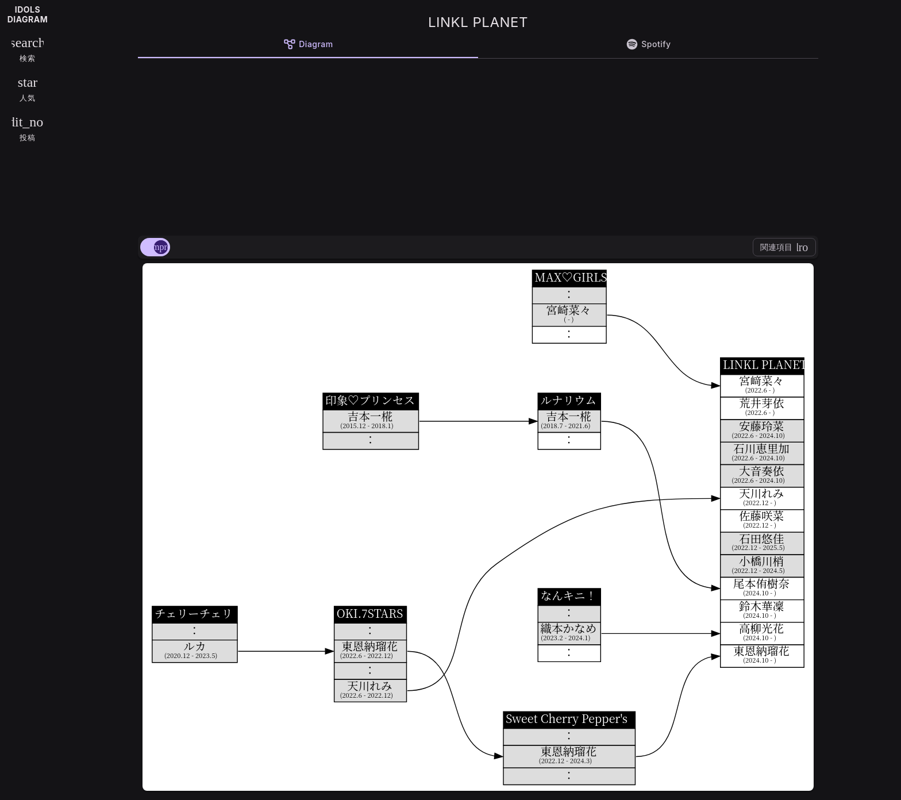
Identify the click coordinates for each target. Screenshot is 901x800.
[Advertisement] (478, 144)
